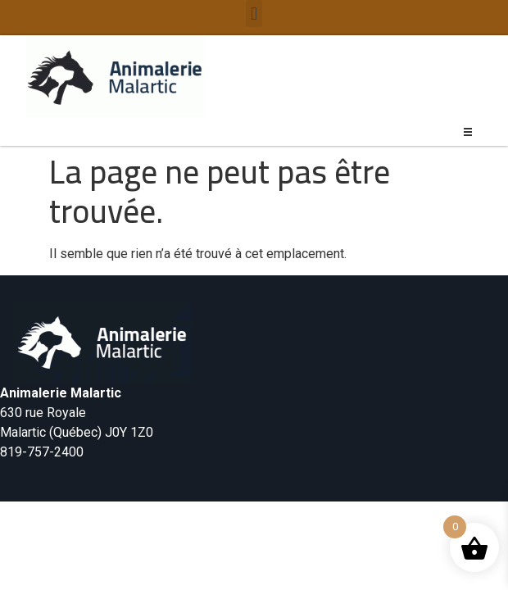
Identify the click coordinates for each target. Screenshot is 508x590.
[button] (253, 13)
